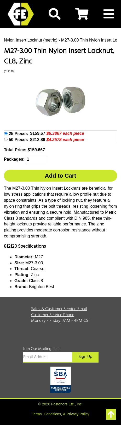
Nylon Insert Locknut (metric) (30, 40)
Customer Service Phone (52, 315)
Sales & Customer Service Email (59, 309)
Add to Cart (60, 175)
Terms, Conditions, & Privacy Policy (60, 414)
